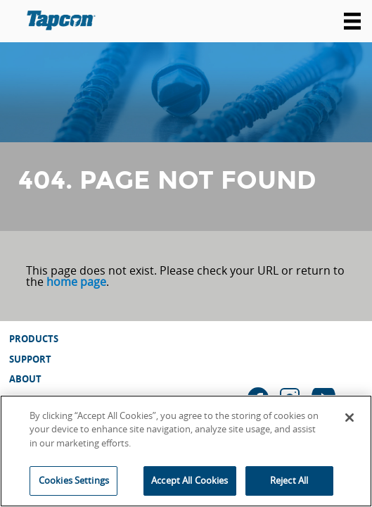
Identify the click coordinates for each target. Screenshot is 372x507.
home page (76, 281)
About (25, 379)
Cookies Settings (74, 480)
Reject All (289, 480)
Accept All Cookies (189, 480)
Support (30, 359)
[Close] (349, 417)
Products (33, 338)
